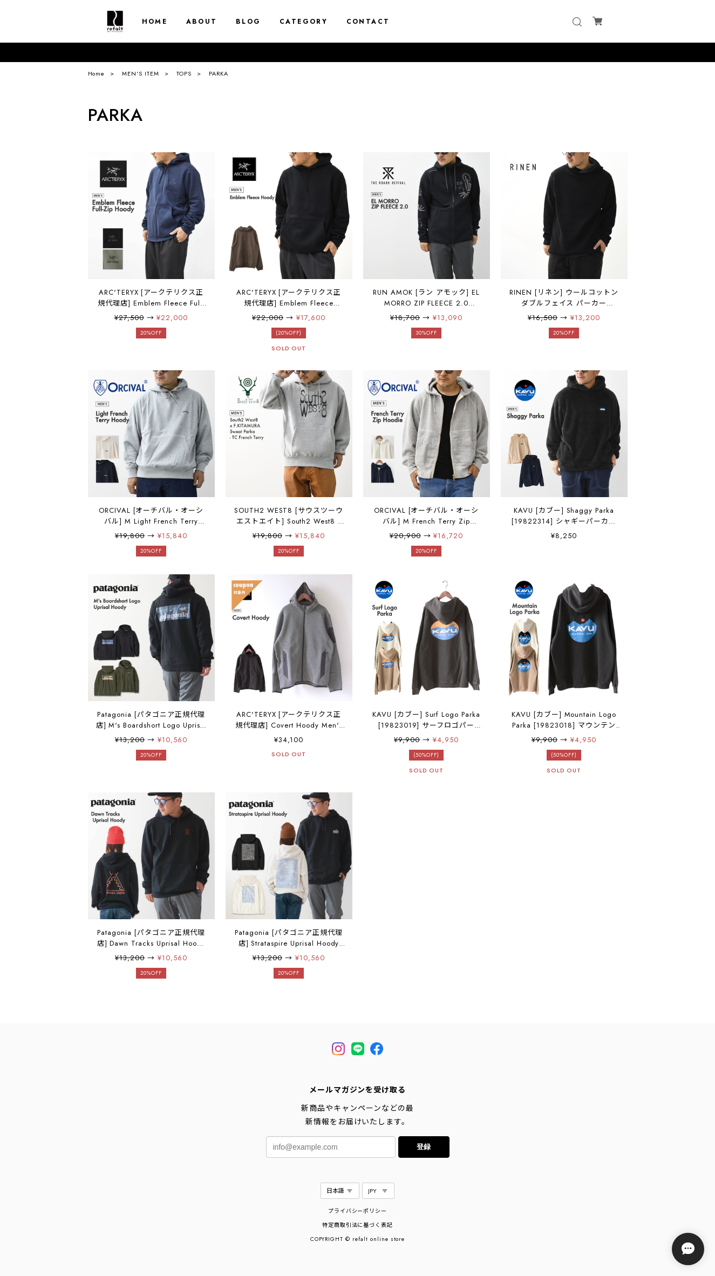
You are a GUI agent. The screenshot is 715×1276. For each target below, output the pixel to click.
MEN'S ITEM (140, 73)
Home (96, 73)
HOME (155, 21)
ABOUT (201, 21)
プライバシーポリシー (357, 1211)
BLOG (248, 21)
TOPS (184, 73)
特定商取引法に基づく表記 (357, 1225)
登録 (424, 1147)
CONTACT (368, 21)
